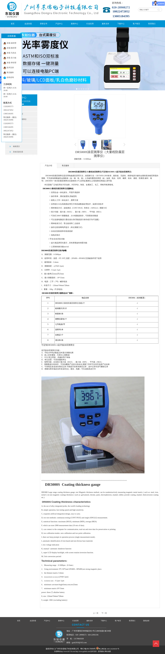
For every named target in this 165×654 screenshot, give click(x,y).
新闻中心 (61, 621)
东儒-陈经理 (9, 48)
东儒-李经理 (9, 63)
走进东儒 (33, 621)
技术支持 (8, 68)
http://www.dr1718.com (67, 651)
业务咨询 (8, 77)
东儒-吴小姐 (9, 58)
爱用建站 (101, 651)
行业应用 (75, 621)
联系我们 (132, 621)
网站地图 (108, 651)
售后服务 (8, 73)
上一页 (95, 613)
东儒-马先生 (9, 53)
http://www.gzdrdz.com (82, 651)
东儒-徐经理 (9, 43)
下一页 (104, 613)
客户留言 (118, 621)
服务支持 (89, 621)
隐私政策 (146, 621)
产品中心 (47, 621)
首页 (18, 621)
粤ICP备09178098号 (88, 649)
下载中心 (104, 621)
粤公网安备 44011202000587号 (109, 649)
